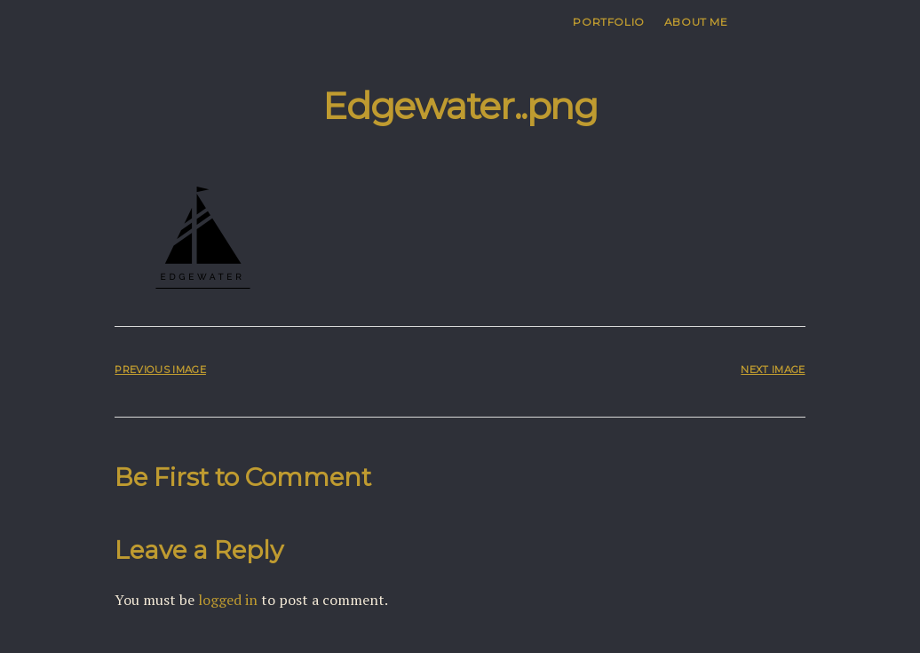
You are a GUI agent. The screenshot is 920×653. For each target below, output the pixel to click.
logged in (228, 599)
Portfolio (608, 21)
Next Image (773, 369)
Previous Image (160, 369)
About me (696, 21)
